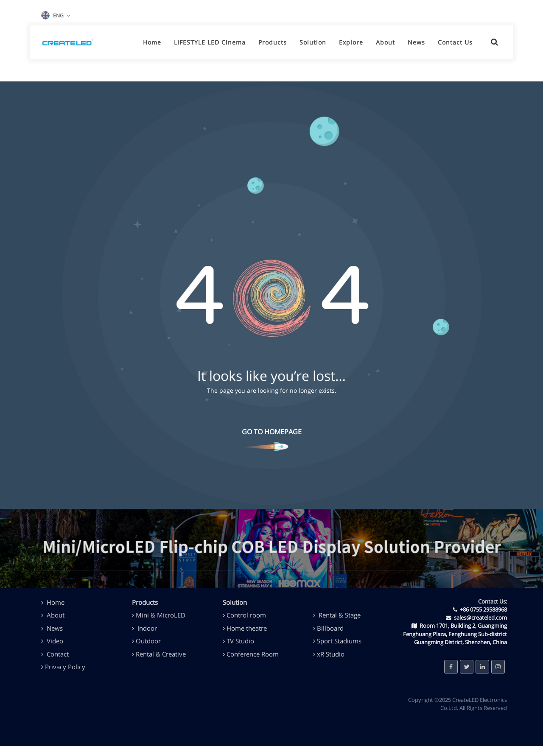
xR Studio (330, 654)
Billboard (330, 628)
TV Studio (240, 641)
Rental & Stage (340, 615)
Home (55, 602)
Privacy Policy (65, 666)
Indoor (147, 628)
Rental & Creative (161, 654)
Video (55, 641)
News (55, 628)
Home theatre (247, 628)
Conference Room (253, 654)
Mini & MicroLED (160, 615)
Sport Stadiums (339, 641)
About (52, 615)
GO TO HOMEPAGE (272, 431)
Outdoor (148, 641)
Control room (246, 615)
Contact (58, 654)
